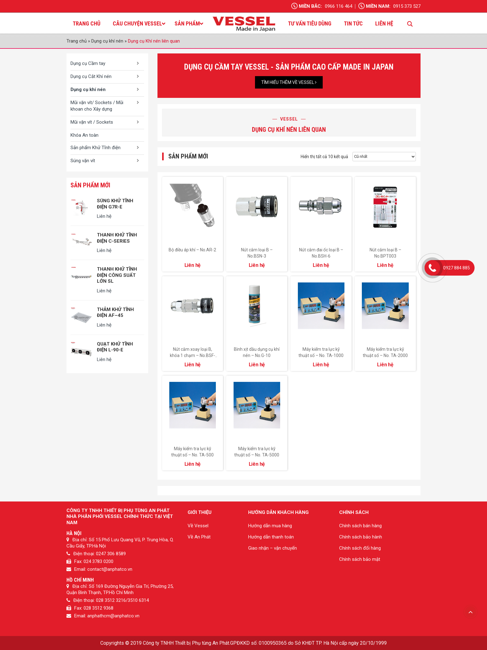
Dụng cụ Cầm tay (88, 63)
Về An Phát (199, 537)
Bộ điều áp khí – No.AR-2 (192, 249)
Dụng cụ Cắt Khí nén (91, 76)
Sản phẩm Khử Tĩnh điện (96, 147)
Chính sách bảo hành (360, 537)
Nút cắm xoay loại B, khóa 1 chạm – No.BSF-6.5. (192, 355)
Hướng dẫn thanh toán (271, 537)
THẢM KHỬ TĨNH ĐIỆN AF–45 (115, 312)
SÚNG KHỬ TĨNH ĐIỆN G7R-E (115, 204)
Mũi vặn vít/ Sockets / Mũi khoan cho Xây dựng (97, 106)
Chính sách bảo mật (359, 559)
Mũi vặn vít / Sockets (92, 122)
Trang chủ (76, 41)
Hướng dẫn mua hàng (270, 526)
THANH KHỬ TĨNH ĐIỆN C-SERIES (117, 238)
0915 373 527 (407, 6)
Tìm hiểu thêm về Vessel (288, 82)
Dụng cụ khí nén (107, 41)
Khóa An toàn (84, 135)
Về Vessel (198, 526)
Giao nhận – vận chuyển (272, 548)
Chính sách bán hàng (360, 526)
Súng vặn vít (83, 160)
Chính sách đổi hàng (360, 548)
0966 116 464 (338, 6)
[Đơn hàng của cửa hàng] (384, 156)
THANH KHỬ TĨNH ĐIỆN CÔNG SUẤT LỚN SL (117, 275)
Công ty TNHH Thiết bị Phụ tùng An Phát (186, 643)
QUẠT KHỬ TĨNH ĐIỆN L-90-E (115, 347)
